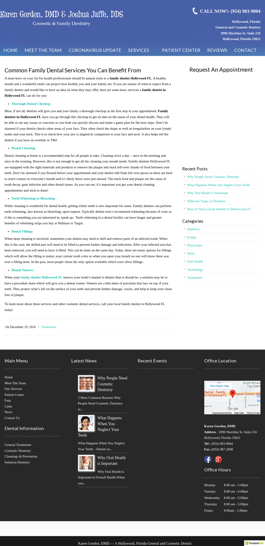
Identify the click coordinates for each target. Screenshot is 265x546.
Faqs (8, 400)
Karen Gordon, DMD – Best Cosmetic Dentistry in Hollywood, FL (61, 18)
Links (8, 406)
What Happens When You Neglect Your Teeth (218, 185)
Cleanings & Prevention (21, 456)
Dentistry (193, 229)
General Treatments (18, 445)
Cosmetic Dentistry (18, 450)
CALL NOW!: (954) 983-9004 (230, 11)
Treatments (48, 327)
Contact (245, 50)
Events (192, 237)
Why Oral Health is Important (207, 193)
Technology (195, 269)
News (191, 253)
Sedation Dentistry (17, 462)
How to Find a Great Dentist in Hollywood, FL (219, 209)
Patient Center (181, 50)
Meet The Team (15, 383)
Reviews (217, 50)
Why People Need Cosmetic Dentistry (213, 177)
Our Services (13, 389)
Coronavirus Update (94, 50)
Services (141, 51)
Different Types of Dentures (206, 201)
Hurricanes (194, 245)
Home (10, 50)
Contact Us (12, 418)
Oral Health (195, 261)
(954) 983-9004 (222, 443)
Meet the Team (43, 50)
